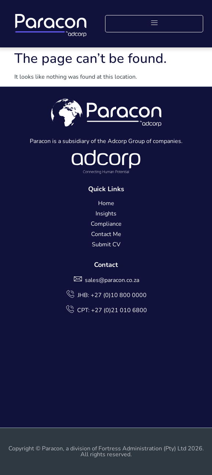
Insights (106, 214)
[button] (154, 23)
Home (106, 203)
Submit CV (106, 244)
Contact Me (106, 234)
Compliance (106, 224)
